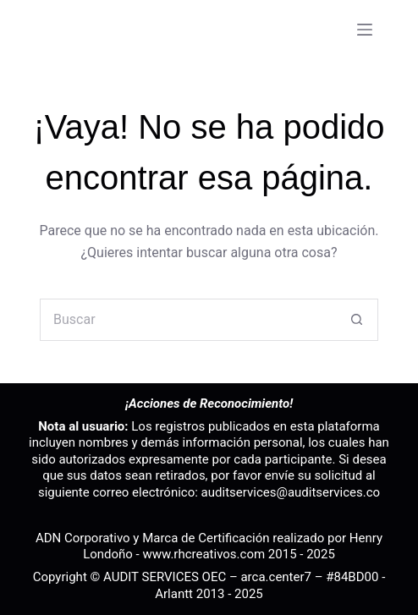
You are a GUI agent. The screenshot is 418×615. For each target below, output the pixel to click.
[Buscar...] (188, 320)
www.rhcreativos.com (203, 554)
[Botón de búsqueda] (357, 320)
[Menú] (364, 29)
